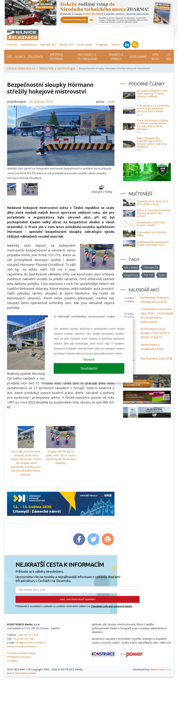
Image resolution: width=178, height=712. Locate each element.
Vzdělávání (137, 57)
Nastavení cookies (25, 673)
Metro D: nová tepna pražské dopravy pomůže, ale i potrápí (154, 213)
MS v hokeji (131, 267)
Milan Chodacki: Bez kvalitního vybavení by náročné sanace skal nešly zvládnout (152, 142)
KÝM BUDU (155, 57)
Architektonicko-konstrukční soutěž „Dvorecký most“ (153, 243)
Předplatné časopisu (19, 656)
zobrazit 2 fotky (101, 189)
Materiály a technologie (87, 57)
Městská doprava (56, 57)
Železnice (35, 57)
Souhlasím (89, 368)
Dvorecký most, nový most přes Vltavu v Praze (152, 203)
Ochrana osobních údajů (21, 653)
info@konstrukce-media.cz (30, 642)
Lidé (9, 57)
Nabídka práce (29, 44)
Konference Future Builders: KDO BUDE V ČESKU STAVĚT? (155, 333)
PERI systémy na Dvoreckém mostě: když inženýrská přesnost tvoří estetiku (153, 108)
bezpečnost (131, 275)
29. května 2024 (40, 101)
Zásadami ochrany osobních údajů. (112, 606)
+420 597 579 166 (23, 638)
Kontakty (12, 660)
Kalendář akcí (47, 44)
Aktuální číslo (66, 44)
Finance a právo (116, 57)
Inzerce (116, 44)
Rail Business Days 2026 (156, 358)
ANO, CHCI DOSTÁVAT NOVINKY (77, 599)
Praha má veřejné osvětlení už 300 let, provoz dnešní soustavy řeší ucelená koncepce (152, 125)
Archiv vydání (85, 44)
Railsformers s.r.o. (160, 669)
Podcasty (12, 44)
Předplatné (102, 44)
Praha (162, 275)
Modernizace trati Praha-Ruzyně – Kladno (151, 224)
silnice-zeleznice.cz (21, 68)
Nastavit (89, 359)
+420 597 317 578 (27, 635)
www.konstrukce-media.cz (22, 646)
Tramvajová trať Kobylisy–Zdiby (152, 234)
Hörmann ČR (150, 267)
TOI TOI (148, 275)
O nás (168, 57)
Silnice (20, 57)
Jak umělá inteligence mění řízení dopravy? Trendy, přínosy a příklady (152, 93)
